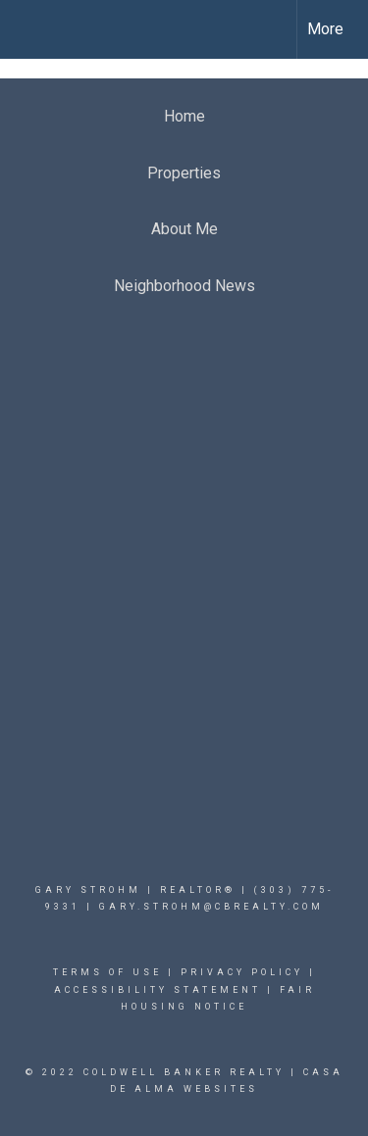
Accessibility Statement (157, 990)
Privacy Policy (242, 972)
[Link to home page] (32, 29)
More (325, 29)
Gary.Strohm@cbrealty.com (211, 907)
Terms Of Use (107, 972)
